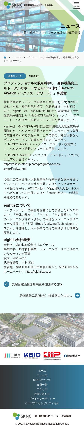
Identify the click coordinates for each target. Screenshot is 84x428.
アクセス (42, 389)
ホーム (42, 370)
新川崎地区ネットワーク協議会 (38, 5)
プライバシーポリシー (42, 398)
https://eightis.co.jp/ (38, 271)
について (42, 379)
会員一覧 (42, 384)
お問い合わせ (42, 393)
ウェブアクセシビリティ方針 (42, 403)
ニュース (16, 57)
